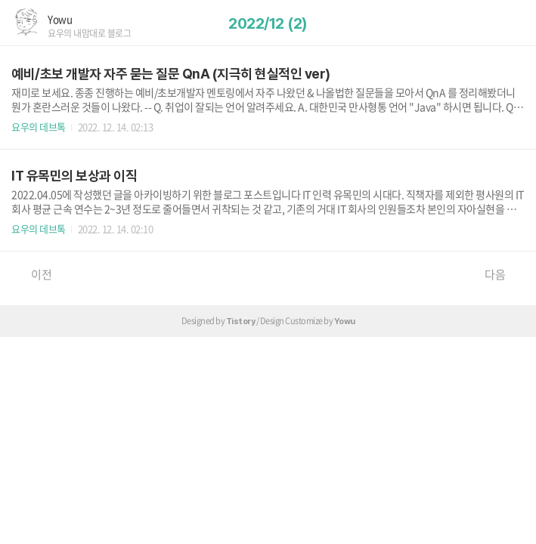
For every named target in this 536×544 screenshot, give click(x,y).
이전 (33, 274)
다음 (503, 274)
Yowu (60, 19)
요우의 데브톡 (38, 126)
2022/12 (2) (268, 23)
